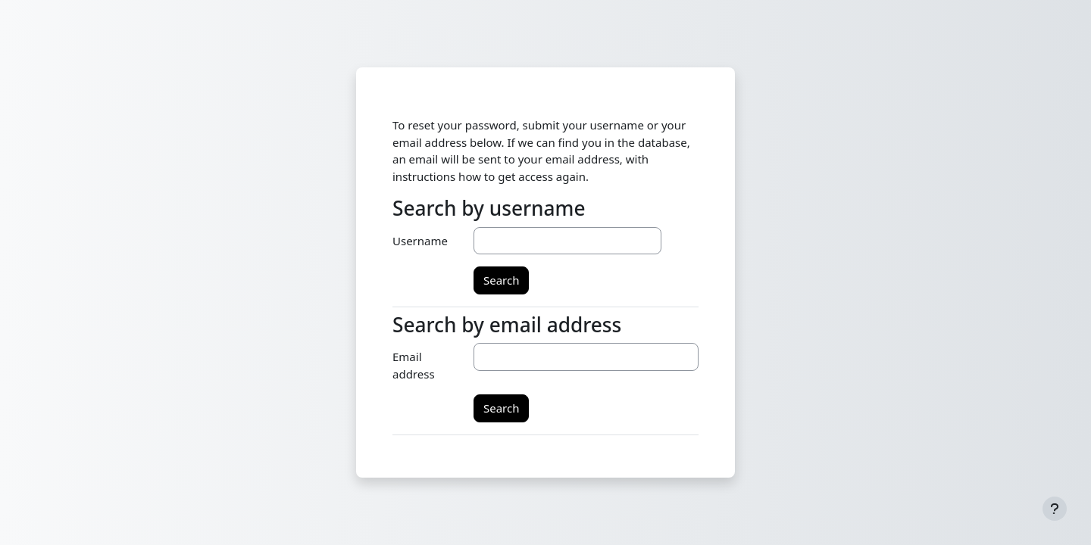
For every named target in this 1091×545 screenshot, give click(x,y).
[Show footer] (1055, 509)
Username (420, 240)
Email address (413, 365)
